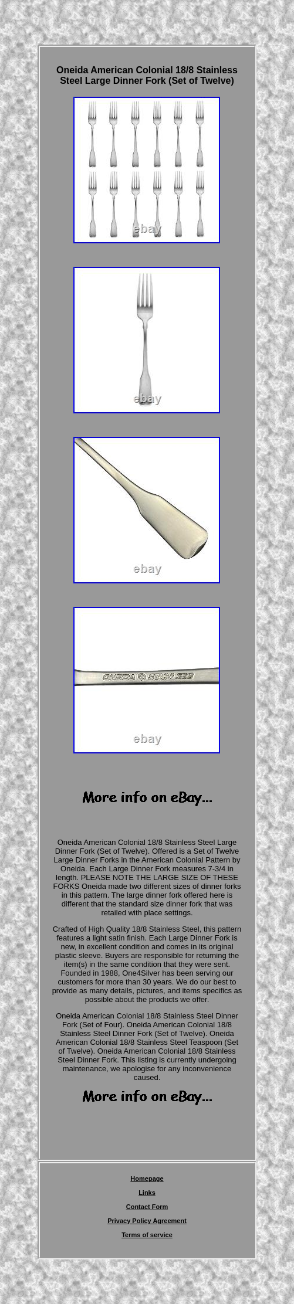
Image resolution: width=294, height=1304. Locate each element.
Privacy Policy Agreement (147, 1220)
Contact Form (147, 1206)
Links (147, 1192)
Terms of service (147, 1234)
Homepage (146, 1178)
